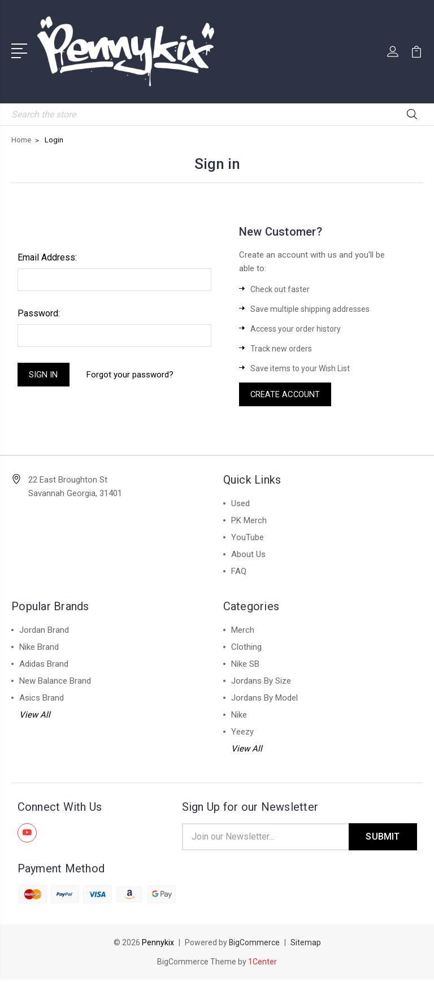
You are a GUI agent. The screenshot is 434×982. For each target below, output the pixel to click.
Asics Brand (41, 699)
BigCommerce (254, 944)
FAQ (238, 572)
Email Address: (47, 257)
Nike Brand (39, 648)
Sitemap (305, 944)
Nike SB (245, 665)
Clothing (246, 648)
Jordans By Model (264, 699)
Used (240, 504)
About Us (248, 555)
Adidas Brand (43, 665)
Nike (239, 716)
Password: (39, 313)
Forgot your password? (131, 375)
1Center (262, 963)
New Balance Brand (55, 682)
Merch (242, 631)
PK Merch (249, 521)
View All (34, 716)
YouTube (247, 538)
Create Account (286, 395)
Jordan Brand (44, 631)
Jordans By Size (261, 682)
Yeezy (242, 733)
